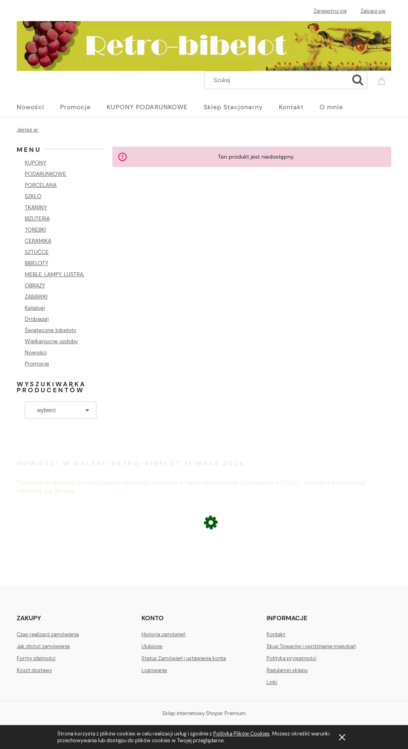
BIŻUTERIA (37, 218)
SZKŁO (33, 196)
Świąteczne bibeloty (50, 330)
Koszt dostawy (34, 670)
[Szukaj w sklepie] (278, 80)
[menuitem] (38, 107)
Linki (272, 682)
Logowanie (154, 670)
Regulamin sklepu (287, 670)
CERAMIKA (38, 240)
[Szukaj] (358, 80)
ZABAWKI (36, 296)
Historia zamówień (163, 634)
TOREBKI (35, 229)
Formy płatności (36, 658)
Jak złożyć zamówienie (43, 646)
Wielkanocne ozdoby (51, 341)
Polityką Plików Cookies (241, 733)
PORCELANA (41, 185)
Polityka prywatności (291, 658)
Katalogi (35, 307)
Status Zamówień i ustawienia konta (183, 658)
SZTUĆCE (37, 252)
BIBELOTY (36, 263)
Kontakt (276, 634)
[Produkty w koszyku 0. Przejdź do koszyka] (382, 79)
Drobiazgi (37, 318)
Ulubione (151, 646)
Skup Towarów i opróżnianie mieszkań (311, 646)
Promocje (37, 363)
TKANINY (36, 207)
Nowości (36, 352)
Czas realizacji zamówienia (48, 634)
